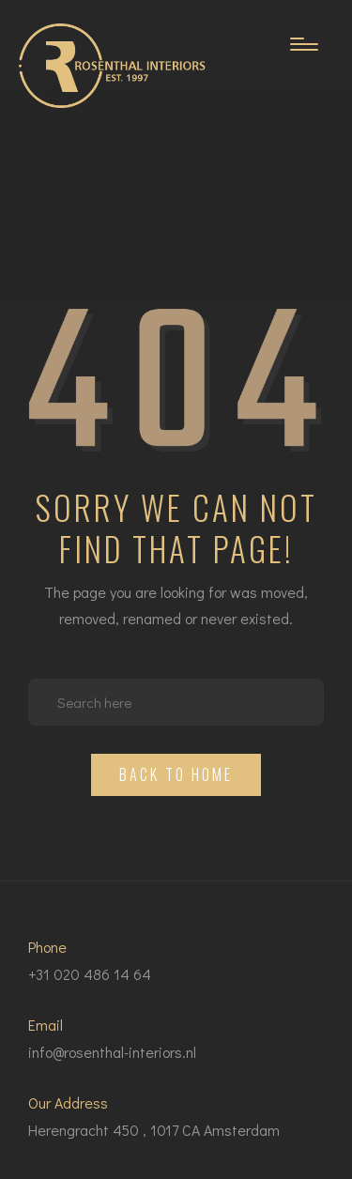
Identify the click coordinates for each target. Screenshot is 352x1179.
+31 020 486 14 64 (89, 974)
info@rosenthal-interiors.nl (112, 1052)
